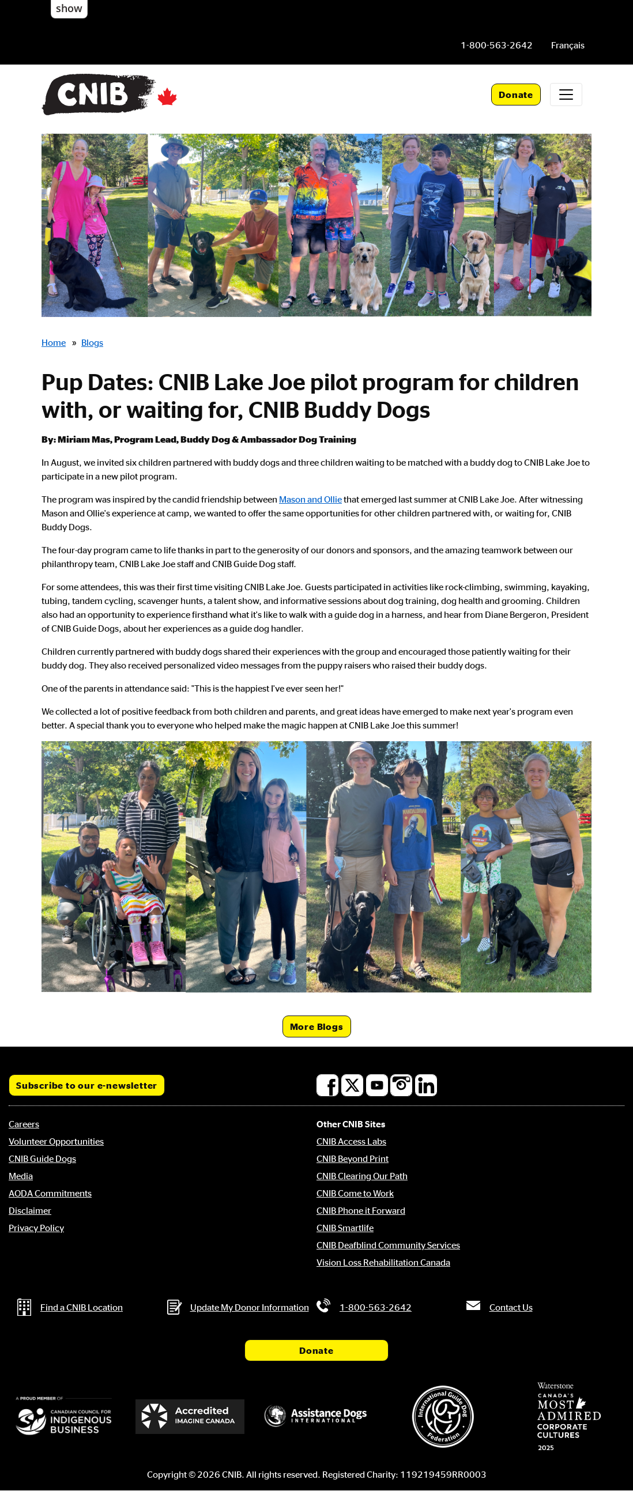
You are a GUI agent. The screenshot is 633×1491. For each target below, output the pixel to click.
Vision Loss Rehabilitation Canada (383, 1262)
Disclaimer (30, 1210)
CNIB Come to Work (355, 1193)
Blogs (92, 342)
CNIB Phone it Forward (360, 1210)
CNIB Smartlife (345, 1227)
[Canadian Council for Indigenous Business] (63, 1416)
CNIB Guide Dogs (42, 1158)
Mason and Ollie (310, 499)
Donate (516, 94)
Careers (24, 1124)
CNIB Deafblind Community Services (388, 1245)
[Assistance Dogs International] (316, 1417)
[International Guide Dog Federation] (443, 1416)
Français (568, 45)
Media (21, 1176)
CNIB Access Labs (351, 1141)
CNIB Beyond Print (352, 1158)
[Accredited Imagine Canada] (189, 1416)
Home (54, 342)
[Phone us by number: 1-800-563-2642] (497, 45)
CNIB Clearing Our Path (362, 1176)
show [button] (69, 8)
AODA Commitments (50, 1193)
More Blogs (317, 1026)
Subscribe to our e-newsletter (86, 1085)
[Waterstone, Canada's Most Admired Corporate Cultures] (569, 1417)
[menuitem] (567, 45)
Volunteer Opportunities (56, 1141)
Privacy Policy (36, 1227)
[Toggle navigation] (566, 94)
